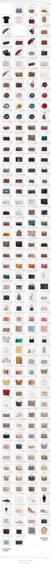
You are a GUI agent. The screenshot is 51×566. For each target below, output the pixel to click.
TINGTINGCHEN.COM (49, 0)
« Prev (45, 3)
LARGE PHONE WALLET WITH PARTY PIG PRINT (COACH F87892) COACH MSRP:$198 (45, 57)
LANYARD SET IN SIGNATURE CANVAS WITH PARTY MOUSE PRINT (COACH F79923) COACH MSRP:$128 (32, 26)
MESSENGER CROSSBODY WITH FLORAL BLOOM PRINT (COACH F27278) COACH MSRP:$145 (7, 334)
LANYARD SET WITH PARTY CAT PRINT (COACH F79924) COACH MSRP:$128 (33, 79)
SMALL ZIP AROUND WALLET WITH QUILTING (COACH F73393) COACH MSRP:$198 (7, 440)
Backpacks (30, 2)
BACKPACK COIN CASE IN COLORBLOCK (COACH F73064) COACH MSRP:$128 (33, 302)
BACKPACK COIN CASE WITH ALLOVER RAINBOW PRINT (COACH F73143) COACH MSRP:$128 (7, 302)
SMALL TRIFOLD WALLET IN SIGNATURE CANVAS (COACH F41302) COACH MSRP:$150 (44, 419)
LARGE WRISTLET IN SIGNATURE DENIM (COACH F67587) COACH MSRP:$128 (20, 536)
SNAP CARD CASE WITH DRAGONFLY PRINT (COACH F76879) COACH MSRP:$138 (32, 196)
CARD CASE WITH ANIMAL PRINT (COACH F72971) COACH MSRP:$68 (20, 281)
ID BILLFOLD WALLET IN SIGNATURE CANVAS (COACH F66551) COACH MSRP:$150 (19, 525)
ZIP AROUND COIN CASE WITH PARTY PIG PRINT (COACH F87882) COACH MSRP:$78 (45, 68)
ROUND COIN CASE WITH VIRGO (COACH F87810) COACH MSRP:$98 (33, 89)
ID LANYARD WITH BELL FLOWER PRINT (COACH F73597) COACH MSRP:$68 (33, 291)
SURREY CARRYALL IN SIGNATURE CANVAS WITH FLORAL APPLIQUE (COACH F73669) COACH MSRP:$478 (32, 451)
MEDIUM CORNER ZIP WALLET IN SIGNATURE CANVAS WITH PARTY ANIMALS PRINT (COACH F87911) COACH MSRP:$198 (6, 79)
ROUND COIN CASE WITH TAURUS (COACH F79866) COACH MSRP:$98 (32, 100)
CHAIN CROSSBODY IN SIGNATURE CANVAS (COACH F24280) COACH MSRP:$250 (45, 249)
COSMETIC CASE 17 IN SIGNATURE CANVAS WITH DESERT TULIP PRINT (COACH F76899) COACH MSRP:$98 (32, 143)
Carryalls (17, 2)
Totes (9, 2)
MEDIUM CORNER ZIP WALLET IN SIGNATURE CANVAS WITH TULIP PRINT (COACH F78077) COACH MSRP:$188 (19, 185)
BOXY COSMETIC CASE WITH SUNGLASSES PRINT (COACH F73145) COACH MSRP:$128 (19, 366)
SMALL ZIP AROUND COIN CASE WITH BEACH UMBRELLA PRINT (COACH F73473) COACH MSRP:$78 (44, 356)
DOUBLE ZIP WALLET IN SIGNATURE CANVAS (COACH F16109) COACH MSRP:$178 (44, 408)
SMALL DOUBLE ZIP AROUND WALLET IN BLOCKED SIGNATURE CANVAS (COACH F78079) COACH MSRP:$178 (44, 143)
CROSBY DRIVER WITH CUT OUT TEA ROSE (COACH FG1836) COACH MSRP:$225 (45, 504)
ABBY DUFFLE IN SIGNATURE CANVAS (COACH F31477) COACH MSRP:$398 (6, 472)
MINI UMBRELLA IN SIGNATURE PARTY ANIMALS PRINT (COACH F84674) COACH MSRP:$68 (7, 68)
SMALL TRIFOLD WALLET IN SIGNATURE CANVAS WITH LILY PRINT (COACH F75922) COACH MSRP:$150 (31, 419)
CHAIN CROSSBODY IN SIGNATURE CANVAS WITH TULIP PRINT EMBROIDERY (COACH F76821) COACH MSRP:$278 (19, 217)
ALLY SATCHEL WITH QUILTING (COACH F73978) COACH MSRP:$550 (7, 429)
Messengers (38, 2)
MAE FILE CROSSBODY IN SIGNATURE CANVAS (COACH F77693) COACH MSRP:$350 (44, 227)
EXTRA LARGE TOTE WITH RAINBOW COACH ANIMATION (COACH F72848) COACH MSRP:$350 (6, 355)
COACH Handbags (2, 2)
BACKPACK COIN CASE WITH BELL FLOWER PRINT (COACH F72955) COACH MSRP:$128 (19, 291)
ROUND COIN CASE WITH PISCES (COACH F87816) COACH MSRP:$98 (7, 110)
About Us (19, 560)
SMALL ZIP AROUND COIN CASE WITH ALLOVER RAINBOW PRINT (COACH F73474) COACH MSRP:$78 (45, 302)
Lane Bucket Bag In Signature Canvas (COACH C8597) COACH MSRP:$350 (32, 4)
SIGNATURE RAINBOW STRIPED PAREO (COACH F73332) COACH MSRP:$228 (20, 355)
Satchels (11, 2)
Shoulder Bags (20, 2)
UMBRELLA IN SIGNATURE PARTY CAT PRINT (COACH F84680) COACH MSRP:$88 (19, 47)
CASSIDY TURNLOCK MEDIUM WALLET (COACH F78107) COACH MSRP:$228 (7, 185)
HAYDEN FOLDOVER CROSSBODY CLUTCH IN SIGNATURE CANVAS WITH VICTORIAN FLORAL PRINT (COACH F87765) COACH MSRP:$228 (19, 132)
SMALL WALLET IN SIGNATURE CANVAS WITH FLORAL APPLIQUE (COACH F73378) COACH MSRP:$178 (19, 419)
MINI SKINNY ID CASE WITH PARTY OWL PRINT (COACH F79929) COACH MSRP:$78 (44, 47)
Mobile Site (31, 560)
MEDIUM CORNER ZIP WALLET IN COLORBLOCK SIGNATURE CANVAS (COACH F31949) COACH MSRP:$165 (7, 313)
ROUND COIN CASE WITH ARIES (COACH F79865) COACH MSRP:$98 (45, 100)
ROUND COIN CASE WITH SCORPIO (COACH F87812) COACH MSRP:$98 (7, 89)
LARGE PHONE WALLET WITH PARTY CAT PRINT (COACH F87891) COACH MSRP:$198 (20, 36)
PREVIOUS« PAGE (44, 539)
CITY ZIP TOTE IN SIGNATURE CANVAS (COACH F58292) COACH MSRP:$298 (45, 472)
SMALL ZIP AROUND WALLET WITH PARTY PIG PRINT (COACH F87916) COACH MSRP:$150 (19, 57)
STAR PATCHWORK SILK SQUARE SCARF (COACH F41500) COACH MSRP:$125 (33, 525)
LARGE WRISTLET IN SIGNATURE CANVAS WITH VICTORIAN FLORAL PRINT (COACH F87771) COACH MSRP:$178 (44, 122)
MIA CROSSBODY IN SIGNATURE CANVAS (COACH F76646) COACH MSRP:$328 (33, 238)
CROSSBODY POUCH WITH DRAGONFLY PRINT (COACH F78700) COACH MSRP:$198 (6, 196)
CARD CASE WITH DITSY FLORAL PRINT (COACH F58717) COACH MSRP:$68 (45, 515)
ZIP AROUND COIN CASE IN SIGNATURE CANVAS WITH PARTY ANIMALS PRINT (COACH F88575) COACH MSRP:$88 (44, 26)
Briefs (41, 2)
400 (48, 3)
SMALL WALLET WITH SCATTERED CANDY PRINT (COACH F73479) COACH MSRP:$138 (20, 302)
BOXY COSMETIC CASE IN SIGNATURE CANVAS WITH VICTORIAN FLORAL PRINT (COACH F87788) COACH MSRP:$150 (19, 143)
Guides (23, 560)
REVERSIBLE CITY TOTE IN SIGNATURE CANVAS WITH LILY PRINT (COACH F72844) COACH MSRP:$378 (19, 483)
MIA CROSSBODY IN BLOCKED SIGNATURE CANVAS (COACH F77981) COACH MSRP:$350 (7, 164)
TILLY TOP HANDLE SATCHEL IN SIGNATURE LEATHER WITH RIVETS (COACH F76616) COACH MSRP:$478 (19, 271)
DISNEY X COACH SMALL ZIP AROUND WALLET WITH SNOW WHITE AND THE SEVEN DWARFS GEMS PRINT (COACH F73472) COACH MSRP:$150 (6, 281)
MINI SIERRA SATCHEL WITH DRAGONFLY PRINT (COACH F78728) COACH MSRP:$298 (20, 206)
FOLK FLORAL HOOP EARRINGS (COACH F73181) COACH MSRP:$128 (33, 387)
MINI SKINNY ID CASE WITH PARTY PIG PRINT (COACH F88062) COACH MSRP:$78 (6, 57)
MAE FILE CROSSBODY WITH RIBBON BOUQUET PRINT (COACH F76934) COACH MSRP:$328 (45, 196)
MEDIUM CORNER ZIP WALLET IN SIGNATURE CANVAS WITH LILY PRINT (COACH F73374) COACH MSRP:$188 (44, 388)
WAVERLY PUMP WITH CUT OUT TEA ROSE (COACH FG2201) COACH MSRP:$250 (32, 504)
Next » (50, 3)
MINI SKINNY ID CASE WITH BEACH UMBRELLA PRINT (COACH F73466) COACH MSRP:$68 (32, 355)
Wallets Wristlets (7, 2)
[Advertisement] (6, 9)
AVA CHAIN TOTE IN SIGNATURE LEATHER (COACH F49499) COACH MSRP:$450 (45, 376)
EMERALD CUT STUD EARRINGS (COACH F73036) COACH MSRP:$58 (7, 398)
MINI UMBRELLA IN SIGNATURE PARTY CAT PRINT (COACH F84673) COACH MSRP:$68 (32, 36)
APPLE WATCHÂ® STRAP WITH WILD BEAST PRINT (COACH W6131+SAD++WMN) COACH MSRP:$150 (45, 494)
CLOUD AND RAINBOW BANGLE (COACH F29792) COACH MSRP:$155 (33, 493)
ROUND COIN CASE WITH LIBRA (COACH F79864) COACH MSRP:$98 (20, 89)
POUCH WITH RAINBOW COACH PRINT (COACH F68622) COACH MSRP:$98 (7, 366)
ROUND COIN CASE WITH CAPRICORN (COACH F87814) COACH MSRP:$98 (32, 110)
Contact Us (28, 560)
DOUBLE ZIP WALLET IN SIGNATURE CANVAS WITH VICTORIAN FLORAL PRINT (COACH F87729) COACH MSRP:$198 (32, 122)
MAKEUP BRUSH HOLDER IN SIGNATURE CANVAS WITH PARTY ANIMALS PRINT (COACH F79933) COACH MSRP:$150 (32, 58)
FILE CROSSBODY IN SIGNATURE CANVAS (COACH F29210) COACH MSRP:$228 (33, 132)
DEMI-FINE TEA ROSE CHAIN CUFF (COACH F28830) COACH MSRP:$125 (20, 493)
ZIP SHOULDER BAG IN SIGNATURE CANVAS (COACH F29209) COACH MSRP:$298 (19, 472)
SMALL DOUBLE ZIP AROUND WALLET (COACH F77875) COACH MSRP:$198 (44, 132)
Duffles (33, 2)
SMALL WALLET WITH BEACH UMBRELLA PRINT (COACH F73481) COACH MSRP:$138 (32, 366)
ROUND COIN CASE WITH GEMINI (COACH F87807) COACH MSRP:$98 (20, 100)
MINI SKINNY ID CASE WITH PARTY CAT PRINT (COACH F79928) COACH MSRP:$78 (19, 79)
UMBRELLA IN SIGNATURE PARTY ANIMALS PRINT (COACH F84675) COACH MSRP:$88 (7, 25)
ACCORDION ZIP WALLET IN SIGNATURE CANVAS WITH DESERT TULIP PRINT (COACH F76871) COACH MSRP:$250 (19, 175)
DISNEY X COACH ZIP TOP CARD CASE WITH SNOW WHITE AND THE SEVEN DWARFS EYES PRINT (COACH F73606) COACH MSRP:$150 (32, 271)
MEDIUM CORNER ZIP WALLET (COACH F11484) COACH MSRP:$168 (20, 164)
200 (46, 3)
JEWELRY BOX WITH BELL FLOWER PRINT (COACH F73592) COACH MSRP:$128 (45, 291)
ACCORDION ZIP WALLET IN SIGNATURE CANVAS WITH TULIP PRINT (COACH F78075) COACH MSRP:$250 (45, 154)
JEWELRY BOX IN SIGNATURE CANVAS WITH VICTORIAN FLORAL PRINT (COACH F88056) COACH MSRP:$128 (7, 122)
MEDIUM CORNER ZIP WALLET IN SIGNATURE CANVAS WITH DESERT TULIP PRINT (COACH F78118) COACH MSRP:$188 (6, 175)
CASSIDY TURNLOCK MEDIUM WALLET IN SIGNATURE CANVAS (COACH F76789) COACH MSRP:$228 (19, 154)
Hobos (23, 2)
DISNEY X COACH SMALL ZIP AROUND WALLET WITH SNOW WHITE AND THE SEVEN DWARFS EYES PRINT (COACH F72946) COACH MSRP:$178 (6, 292)
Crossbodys (14, 2)
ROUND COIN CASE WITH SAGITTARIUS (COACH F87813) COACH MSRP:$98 (45, 79)
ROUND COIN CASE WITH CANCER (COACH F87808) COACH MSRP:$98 (7, 100)
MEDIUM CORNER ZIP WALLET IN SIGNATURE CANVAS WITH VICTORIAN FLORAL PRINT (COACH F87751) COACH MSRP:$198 (19, 122)
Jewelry (43, 2)
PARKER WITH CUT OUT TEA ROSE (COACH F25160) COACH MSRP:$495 (7, 515)
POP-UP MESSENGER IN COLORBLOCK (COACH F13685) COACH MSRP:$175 (7, 323)
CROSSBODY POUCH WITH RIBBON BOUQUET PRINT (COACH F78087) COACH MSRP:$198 (6, 206)
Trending (45, 2)
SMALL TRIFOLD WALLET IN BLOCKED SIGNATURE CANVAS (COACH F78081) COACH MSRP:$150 (6, 154)
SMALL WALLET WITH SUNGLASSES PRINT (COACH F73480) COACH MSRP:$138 (32, 312)
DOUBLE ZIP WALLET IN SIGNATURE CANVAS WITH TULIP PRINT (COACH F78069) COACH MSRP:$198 (32, 185)
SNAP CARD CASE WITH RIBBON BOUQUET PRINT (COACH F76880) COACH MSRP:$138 (45, 185)
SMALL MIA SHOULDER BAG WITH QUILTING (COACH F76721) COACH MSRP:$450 (45, 164)
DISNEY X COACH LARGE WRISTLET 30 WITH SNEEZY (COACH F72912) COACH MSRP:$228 (44, 281)
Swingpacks (25, 2)
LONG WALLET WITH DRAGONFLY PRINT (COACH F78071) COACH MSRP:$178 (20, 196)
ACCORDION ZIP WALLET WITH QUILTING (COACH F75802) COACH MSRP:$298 (33, 164)
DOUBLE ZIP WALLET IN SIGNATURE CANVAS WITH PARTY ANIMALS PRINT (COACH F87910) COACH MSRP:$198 (19, 68)
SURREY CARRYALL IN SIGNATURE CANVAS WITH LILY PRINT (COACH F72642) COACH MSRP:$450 (45, 430)
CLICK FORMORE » (6, 549)
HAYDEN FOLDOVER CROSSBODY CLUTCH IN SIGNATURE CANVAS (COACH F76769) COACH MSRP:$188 (6, 132)
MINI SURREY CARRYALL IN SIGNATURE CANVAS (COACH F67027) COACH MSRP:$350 (44, 451)
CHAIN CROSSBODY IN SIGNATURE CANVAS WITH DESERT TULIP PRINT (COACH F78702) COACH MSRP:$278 (7, 217)
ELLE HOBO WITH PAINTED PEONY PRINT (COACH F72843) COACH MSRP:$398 (20, 398)
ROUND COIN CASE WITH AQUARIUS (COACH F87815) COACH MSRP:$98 (19, 110)
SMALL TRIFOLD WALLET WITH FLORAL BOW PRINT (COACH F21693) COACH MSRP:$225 (19, 312)
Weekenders (35, 2)
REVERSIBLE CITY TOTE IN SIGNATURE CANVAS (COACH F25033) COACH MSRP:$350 (44, 483)
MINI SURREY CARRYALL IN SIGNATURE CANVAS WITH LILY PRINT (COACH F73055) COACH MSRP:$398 (19, 462)
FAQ (21, 560)
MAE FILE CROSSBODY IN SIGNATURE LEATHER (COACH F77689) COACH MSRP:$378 (6, 238)
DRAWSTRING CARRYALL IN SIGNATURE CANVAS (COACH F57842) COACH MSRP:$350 (32, 461)
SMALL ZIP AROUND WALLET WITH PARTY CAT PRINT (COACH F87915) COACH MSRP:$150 (44, 36)
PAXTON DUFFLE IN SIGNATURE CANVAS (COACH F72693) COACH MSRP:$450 (45, 366)
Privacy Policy (25, 560)
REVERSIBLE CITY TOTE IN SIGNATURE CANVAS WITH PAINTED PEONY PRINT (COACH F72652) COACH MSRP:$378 (19, 441)
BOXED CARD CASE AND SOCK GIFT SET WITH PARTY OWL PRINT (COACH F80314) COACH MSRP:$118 (6, 47)
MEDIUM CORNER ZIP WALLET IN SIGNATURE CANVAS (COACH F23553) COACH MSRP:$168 (32, 153)
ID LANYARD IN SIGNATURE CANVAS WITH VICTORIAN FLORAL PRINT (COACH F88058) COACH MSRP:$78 (45, 111)
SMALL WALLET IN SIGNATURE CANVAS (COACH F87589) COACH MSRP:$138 (7, 536)
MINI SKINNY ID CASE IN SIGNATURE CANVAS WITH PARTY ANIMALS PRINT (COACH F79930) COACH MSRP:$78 (32, 68)
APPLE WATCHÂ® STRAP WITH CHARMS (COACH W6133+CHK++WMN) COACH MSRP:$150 (6, 504)
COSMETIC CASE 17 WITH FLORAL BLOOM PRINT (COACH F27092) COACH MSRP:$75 (20, 504)
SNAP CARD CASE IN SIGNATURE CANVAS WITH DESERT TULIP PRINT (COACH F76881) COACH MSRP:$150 (32, 207)
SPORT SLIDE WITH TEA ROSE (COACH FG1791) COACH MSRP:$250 (7, 493)
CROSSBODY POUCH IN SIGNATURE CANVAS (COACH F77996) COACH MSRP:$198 (44, 238)
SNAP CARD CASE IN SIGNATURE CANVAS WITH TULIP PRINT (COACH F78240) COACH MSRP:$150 (45, 207)
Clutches (28, 2)
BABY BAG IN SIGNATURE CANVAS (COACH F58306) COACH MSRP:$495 (32, 472)
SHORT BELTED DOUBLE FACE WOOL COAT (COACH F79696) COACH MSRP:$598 (45, 15)
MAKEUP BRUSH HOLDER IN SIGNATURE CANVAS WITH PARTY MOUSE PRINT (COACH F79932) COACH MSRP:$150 (7, 37)
